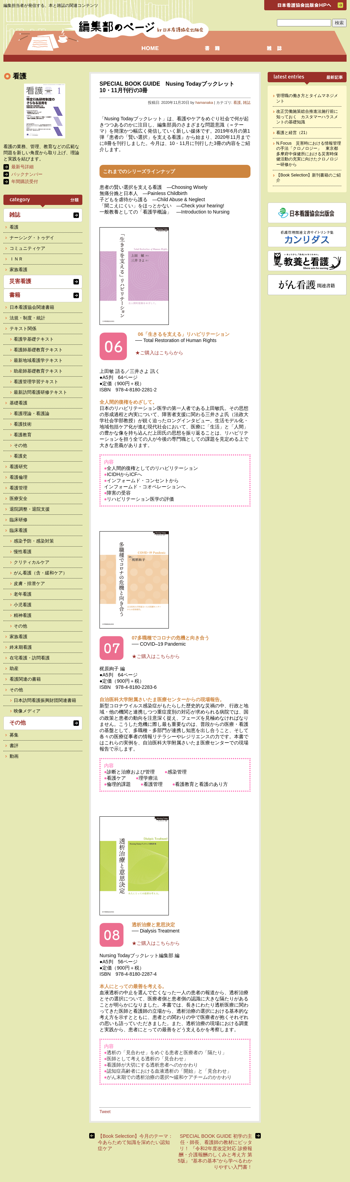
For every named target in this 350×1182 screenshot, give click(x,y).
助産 (14, 668)
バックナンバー (27, 174)
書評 (14, 745)
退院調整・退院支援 (30, 509)
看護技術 (23, 424)
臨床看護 (18, 530)
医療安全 (18, 498)
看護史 (20, 456)
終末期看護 (21, 647)
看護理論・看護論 (31, 413)
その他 (20, 445)
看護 (237, 102)
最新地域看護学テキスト (38, 360)
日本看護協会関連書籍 (32, 307)
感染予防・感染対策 (34, 541)
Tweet (105, 1111)
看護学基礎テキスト (34, 339)
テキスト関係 (23, 328)
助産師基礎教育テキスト (38, 371)
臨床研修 (18, 519)
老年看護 (23, 594)
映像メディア (27, 711)
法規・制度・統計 (27, 317)
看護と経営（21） (293, 132)
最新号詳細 (22, 166)
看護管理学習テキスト (36, 381)
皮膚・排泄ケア (29, 583)
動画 (14, 756)
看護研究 (18, 466)
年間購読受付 (24, 181)
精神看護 (23, 615)
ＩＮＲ (16, 258)
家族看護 (18, 269)
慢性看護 (23, 551)
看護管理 (18, 487)
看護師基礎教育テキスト (38, 349)
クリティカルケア (31, 562)
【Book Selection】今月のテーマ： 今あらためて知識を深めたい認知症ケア (135, 1142)
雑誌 (246, 102)
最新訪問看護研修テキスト (40, 392)
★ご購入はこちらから (159, 352)
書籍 (14, 295)
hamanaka (204, 102)
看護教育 (23, 434)
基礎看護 (18, 402)
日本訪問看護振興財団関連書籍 (45, 700)
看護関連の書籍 (25, 679)
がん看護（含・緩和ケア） (40, 572)
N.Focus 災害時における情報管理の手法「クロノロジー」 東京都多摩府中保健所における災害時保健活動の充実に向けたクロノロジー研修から (308, 154)
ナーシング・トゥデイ (32, 237)
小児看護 (23, 604)
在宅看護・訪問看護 (30, 657)
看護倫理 (18, 477)
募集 (14, 735)
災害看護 (20, 281)
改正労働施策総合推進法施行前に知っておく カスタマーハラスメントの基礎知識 (307, 116)
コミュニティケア (27, 248)
